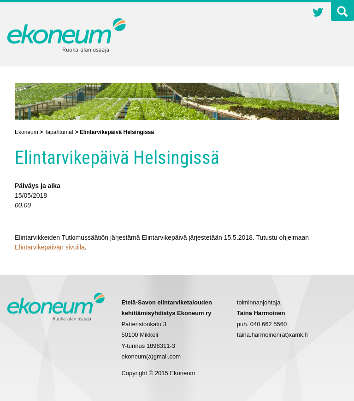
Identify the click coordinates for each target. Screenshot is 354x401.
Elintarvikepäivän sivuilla (50, 247)
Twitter (318, 13)
